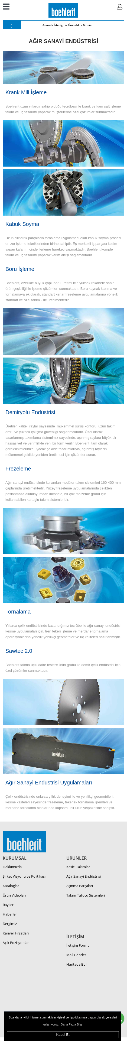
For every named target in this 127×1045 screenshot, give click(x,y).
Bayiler (8, 904)
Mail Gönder (76, 954)
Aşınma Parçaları (79, 885)
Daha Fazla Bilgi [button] (71, 1024)
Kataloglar (11, 885)
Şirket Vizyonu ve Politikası (24, 876)
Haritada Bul (76, 964)
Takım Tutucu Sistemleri (85, 895)
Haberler (10, 914)
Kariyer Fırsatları (16, 933)
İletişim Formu (78, 945)
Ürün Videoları (14, 895)
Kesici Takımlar (78, 866)
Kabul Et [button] (62, 1035)
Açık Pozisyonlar (16, 942)
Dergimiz (10, 923)
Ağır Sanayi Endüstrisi (83, 876)
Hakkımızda (12, 866)
